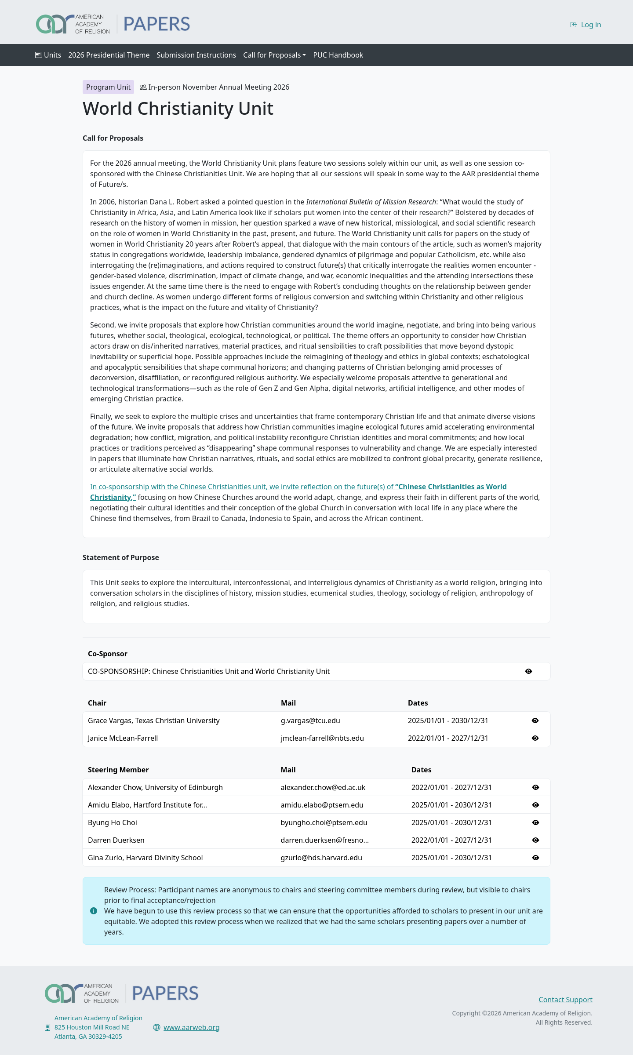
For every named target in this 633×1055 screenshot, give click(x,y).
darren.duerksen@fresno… (325, 840)
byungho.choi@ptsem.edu (324, 822)
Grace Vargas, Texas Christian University (154, 720)
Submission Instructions (196, 55)
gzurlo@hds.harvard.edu (321, 857)
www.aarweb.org (192, 1027)
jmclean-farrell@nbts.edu (322, 738)
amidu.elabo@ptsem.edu (322, 805)
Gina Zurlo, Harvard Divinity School (145, 857)
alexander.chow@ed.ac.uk (323, 787)
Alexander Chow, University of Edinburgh (155, 787)
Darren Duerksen (116, 840)
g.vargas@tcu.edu (310, 720)
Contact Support (566, 999)
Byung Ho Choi (112, 822)
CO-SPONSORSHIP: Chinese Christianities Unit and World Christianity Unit (209, 671)
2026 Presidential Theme (108, 55)
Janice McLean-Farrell (123, 738)
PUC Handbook (338, 55)
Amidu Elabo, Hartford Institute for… (147, 805)
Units (48, 55)
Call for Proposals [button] (272, 55)
